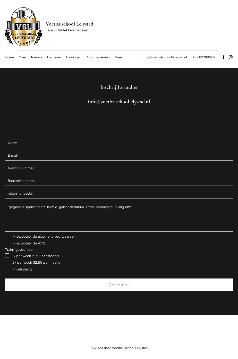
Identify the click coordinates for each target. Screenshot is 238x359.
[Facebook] (223, 57)
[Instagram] (230, 57)
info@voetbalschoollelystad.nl (165, 57)
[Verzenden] (119, 284)
